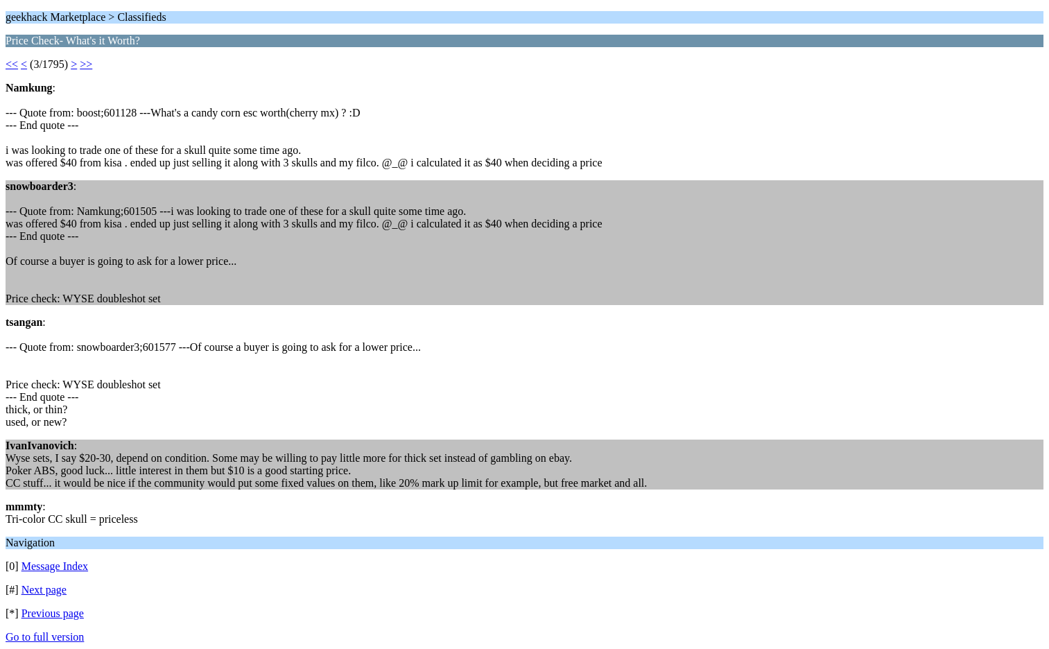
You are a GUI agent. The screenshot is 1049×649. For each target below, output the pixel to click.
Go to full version (45, 637)
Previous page (52, 613)
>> (86, 64)
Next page (44, 590)
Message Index (54, 566)
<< (12, 64)
